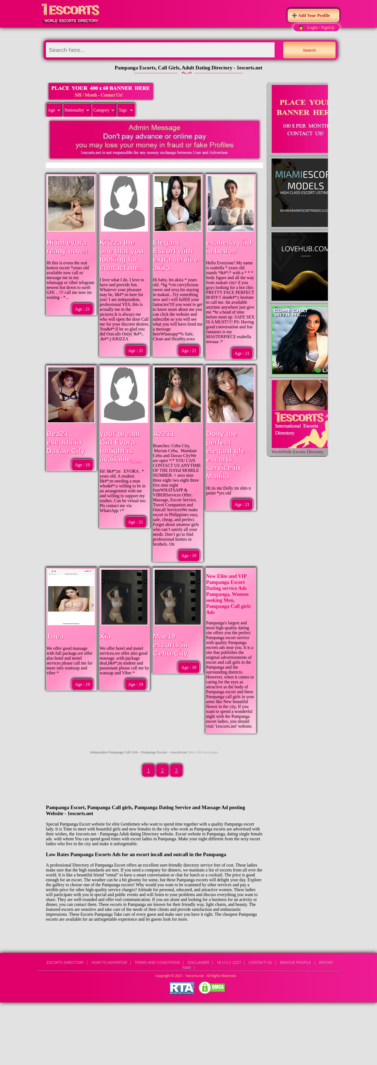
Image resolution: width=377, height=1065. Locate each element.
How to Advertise (109, 962)
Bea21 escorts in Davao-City (65, 442)
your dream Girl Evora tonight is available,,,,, (120, 446)
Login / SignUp (320, 27)
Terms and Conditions (157, 962)
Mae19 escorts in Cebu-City (170, 644)
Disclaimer (198, 962)
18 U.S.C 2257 (229, 962)
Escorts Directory (65, 962)
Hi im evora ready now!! (67, 246)
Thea (55, 636)
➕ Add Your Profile (311, 15)
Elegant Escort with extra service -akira (178, 255)
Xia (105, 636)
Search (309, 50)
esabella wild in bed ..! (229, 246)
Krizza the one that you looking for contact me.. (122, 255)
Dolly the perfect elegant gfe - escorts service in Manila (227, 455)
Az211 (163, 434)
